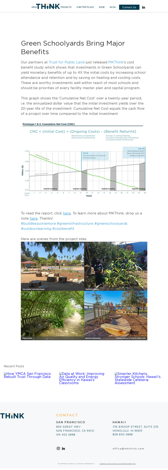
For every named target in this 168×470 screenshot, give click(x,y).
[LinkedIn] (144, 7)
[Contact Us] (129, 7)
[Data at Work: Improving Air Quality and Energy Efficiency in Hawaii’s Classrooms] (84, 386)
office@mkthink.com (128, 448)
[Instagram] (58, 448)
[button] (35, 7)
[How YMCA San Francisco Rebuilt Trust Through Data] (28, 386)
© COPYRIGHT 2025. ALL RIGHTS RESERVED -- (77, 464)
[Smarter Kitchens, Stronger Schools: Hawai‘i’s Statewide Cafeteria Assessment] (139, 386)
